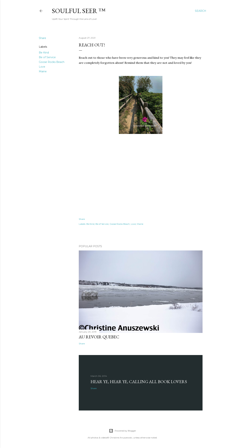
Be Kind (44, 52)
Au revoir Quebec (99, 337)
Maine (43, 71)
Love (42, 66)
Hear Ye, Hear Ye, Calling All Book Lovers (139, 381)
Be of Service (47, 57)
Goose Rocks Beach (51, 62)
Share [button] (42, 38)
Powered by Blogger (122, 431)
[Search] (200, 11)
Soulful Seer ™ (78, 11)
